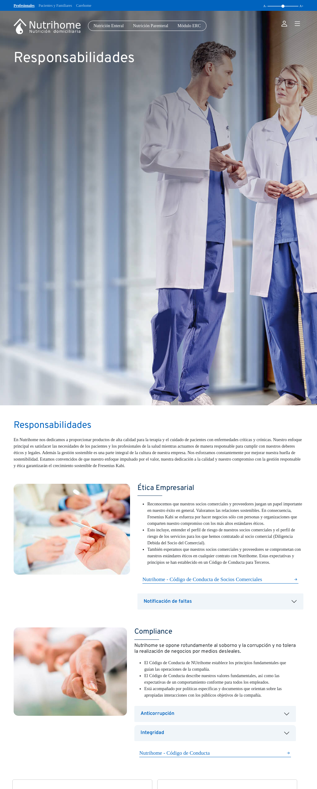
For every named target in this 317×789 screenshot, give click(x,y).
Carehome (83, 5)
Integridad (152, 733)
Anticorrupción (157, 714)
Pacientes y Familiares (55, 5)
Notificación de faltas (168, 601)
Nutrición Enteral (108, 25)
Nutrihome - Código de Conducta (174, 753)
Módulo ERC (189, 25)
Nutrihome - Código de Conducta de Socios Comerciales (202, 579)
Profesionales (24, 5)
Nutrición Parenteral (150, 25)
